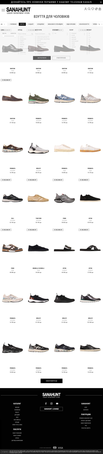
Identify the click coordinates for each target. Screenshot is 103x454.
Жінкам (17, 407)
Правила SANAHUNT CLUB (85, 418)
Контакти (85, 409)
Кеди (64, 170)
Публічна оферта (85, 428)
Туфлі (12, 70)
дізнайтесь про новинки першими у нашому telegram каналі (51, 2)
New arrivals (17, 419)
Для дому (17, 414)
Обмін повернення (86, 423)
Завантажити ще (51, 381)
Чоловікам (17, 409)
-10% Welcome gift (6, 30)
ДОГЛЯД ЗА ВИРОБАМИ (17, 440)
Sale (17, 417)
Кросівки (38, 120)
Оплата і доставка (86, 420)
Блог (86, 407)
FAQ (86, 425)
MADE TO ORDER (17, 435)
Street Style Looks (17, 424)
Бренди (17, 422)
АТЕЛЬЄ (17, 438)
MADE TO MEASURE (17, 433)
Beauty (17, 412)
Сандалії (64, 270)
